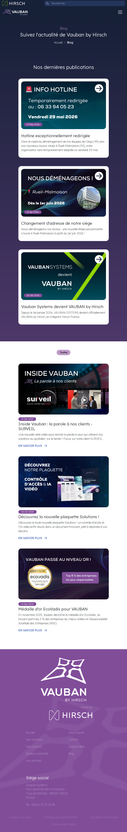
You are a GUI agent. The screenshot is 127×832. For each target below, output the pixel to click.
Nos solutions (34, 739)
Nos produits (34, 746)
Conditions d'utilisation (104, 817)
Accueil (58, 42)
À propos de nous (20, 817)
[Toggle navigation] (120, 12)
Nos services (34, 760)
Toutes (63, 352)
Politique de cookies (63, 824)
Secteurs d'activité (37, 753)
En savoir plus (32, 445)
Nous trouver (76, 732)
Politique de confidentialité (60, 817)
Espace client (76, 746)
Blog (71, 753)
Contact (73, 739)
